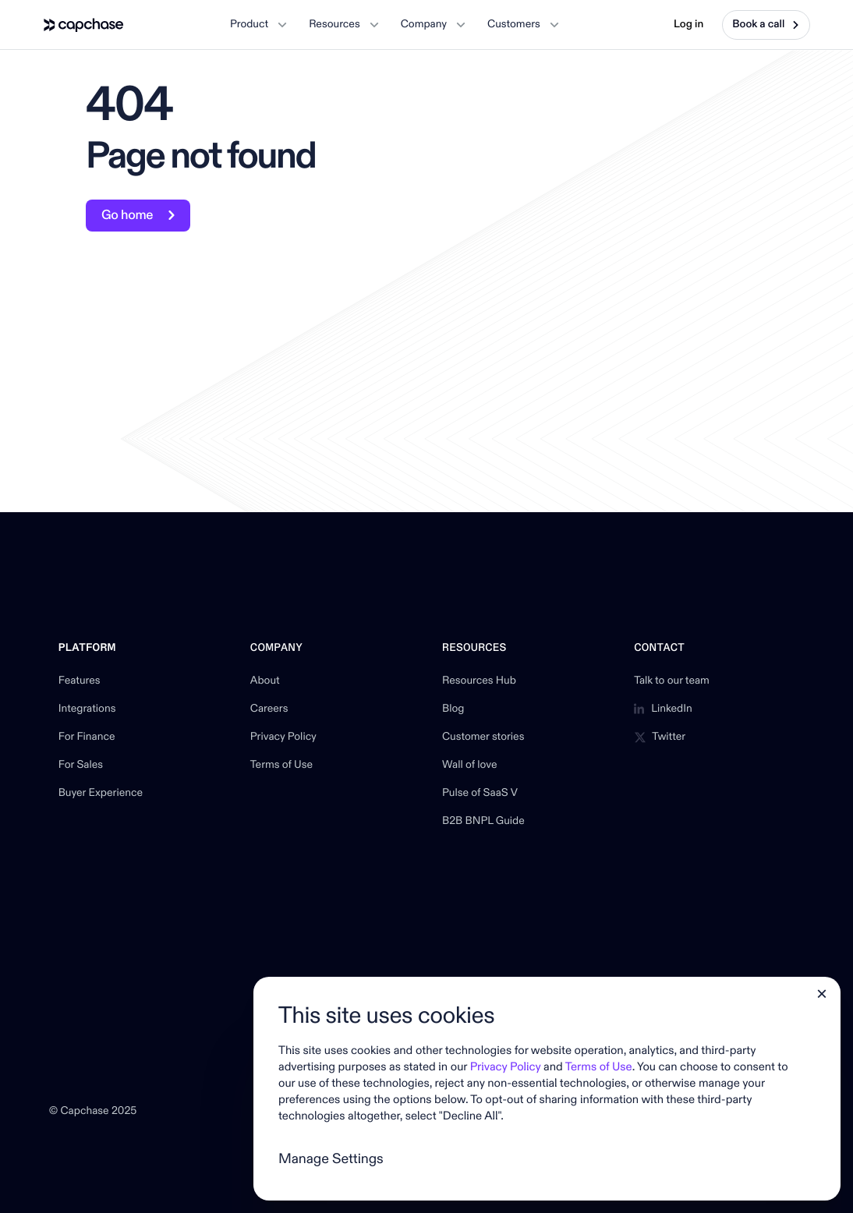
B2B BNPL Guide (483, 821)
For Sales (80, 765)
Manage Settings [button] (331, 1159)
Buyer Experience (100, 793)
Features (79, 681)
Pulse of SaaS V (480, 793)
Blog (453, 709)
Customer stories (483, 737)
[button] (258, 25)
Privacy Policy (283, 737)
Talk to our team (672, 681)
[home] (84, 25)
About (265, 681)
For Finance (86, 737)
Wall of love (469, 765)
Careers (269, 709)
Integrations (87, 709)
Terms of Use (281, 765)
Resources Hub (479, 681)
